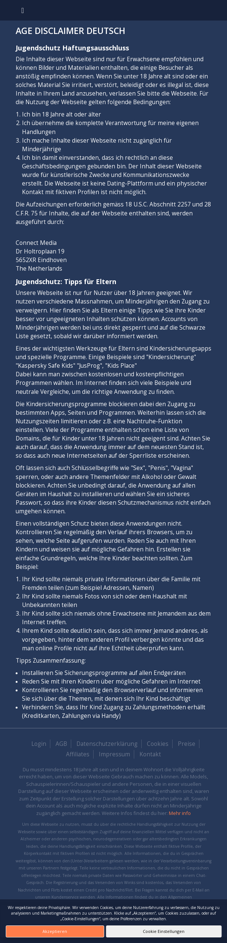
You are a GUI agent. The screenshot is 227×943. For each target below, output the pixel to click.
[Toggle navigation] (22, 10)
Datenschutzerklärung (107, 744)
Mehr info (180, 813)
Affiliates (77, 754)
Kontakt (150, 754)
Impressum (114, 754)
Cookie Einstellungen (164, 931)
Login (38, 744)
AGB (61, 744)
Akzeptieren (54, 931)
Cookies (157, 744)
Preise (186, 744)
